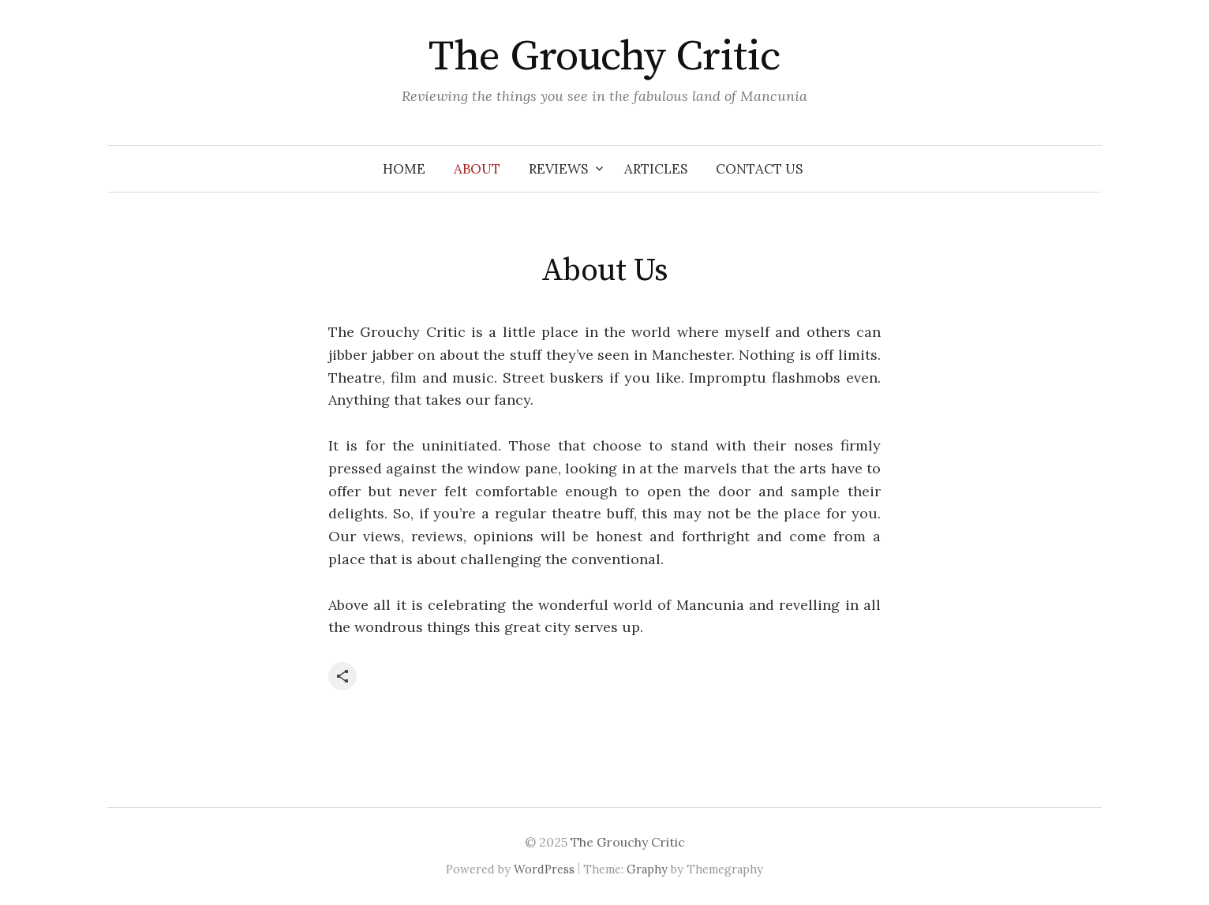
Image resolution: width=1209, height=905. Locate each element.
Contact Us (759, 169)
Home (404, 169)
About (477, 169)
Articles (655, 169)
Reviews (558, 169)
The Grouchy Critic (604, 57)
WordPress (544, 869)
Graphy (647, 869)
